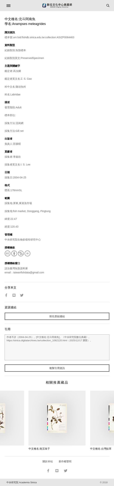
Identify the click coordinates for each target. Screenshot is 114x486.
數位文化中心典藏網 (57, 5)
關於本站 (48, 461)
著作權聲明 (65, 461)
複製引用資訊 (57, 368)
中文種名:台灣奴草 (100, 448)
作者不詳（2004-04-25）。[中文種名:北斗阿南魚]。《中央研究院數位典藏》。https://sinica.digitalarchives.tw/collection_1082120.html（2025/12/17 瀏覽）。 (57, 347)
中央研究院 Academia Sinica (21, 482)
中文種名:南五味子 (39, 448)
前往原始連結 (57, 316)
